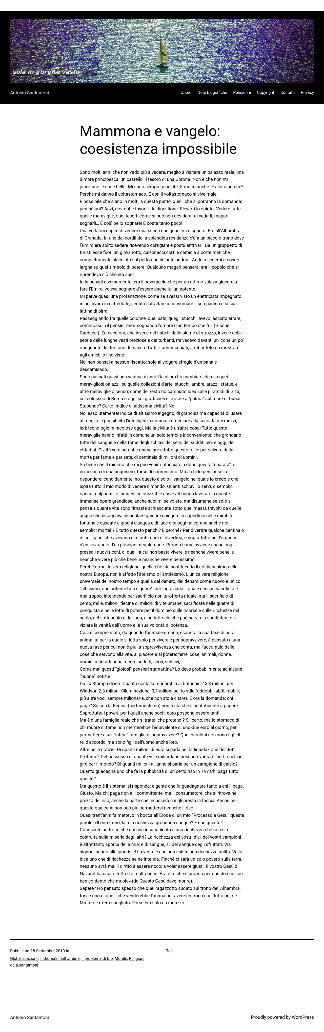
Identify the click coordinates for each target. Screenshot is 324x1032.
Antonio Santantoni (29, 92)
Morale (121, 958)
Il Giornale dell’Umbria (59, 958)
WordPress (303, 1017)
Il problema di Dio (97, 958)
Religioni (136, 958)
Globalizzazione (24, 958)
